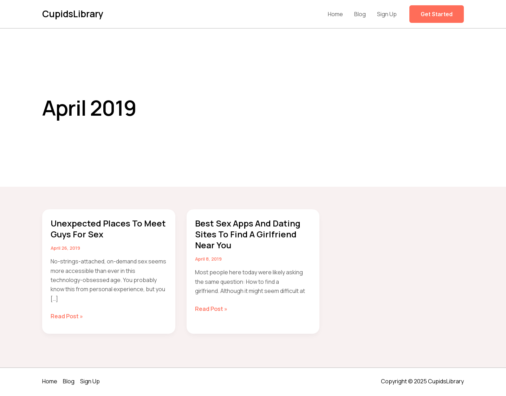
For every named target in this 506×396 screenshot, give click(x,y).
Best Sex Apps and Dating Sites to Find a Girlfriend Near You (247, 234)
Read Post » (67, 316)
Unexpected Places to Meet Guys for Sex (108, 228)
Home (335, 14)
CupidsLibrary (72, 13)
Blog (360, 14)
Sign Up (387, 14)
